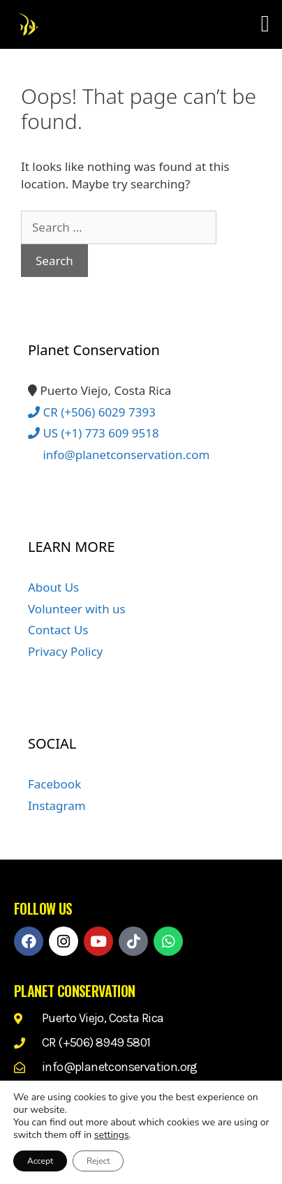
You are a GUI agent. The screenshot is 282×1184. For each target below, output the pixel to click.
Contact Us (58, 630)
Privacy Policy (65, 651)
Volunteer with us (77, 609)
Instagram (57, 805)
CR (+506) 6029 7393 (92, 412)
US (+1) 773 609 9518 (93, 433)
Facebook (54, 784)
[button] (265, 24)
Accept (40, 1161)
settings (111, 1135)
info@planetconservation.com (118, 455)
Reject (98, 1161)
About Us (53, 587)
